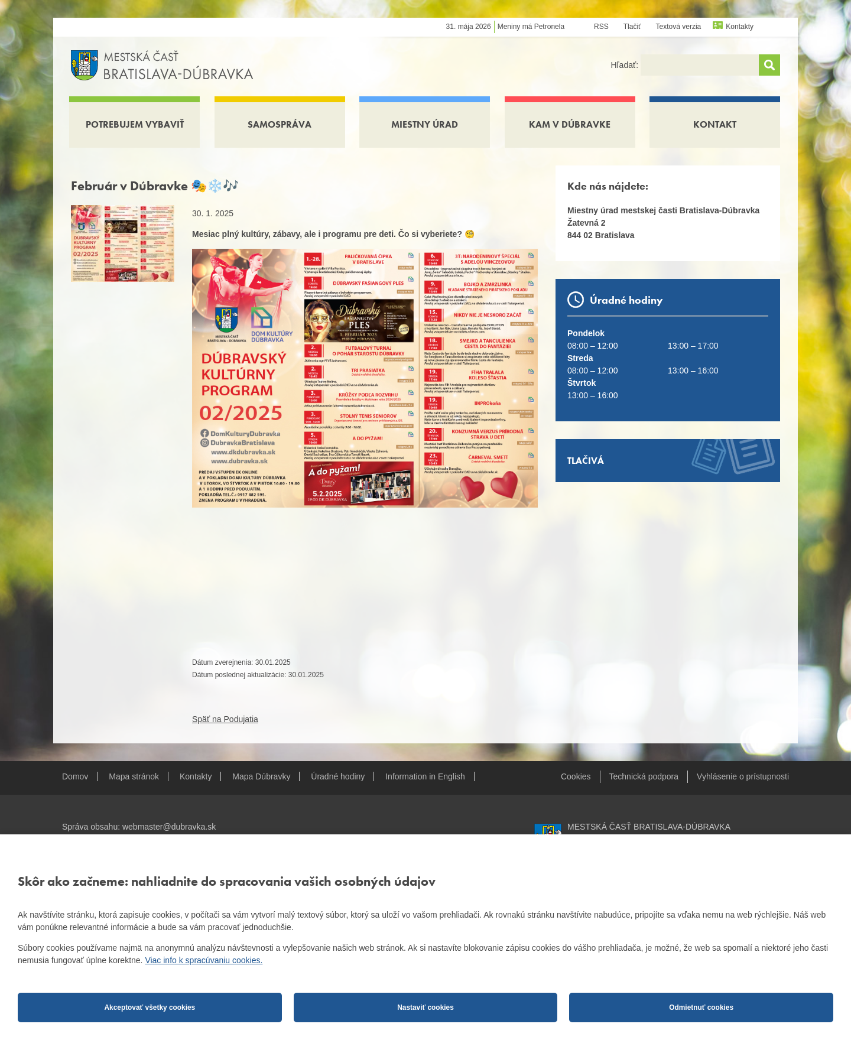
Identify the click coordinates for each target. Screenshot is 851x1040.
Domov (75, 776)
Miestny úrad (424, 124)
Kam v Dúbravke (569, 124)
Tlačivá (585, 460)
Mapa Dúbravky (261, 776)
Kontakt (714, 124)
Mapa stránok (134, 776)
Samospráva (279, 124)
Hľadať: (625, 65)
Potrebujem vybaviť (135, 124)
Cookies (576, 776)
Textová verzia (678, 26)
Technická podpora (644, 776)
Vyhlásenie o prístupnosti (743, 776)
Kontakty (739, 26)
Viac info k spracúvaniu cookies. (203, 960)
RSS (601, 26)
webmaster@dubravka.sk (169, 826)
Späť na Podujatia (225, 719)
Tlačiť (632, 26)
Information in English (425, 776)
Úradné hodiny (338, 776)
